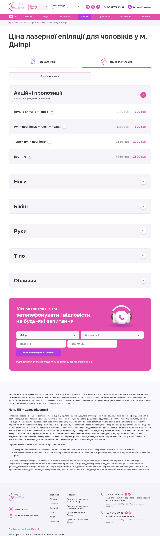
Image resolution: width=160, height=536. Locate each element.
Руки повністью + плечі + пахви (37, 127)
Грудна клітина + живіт (31, 112)
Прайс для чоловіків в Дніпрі (77, 512)
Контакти (146, 16)
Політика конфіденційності (24, 520)
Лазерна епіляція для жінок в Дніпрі (77, 491)
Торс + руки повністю (30, 142)
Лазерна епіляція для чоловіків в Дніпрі (77, 498)
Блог (52, 504)
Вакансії (54, 499)
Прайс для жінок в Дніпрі (76, 505)
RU (15, 17)
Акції (45, 16)
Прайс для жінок (43, 62)
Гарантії (54, 495)
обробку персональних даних (76, 353)
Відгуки (54, 490)
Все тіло (20, 157)
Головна (28, 16)
